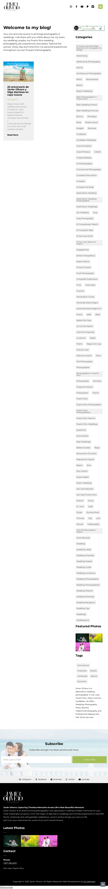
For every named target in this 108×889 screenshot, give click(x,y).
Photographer (83, 367)
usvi (98, 518)
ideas (97, 314)
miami (79, 344)
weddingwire (83, 620)
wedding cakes (84, 549)
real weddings (84, 442)
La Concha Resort (85, 326)
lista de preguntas (85, 332)
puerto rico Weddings (87, 424)
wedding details (84, 561)
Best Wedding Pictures (87, 110)
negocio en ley (94, 344)
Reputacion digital (85, 459)
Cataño (97, 152)
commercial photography (89, 169)
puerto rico (82, 398)
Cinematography (84, 163)
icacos (79, 314)
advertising (82, 56)
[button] (100, 6)
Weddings (81, 614)
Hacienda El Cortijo (85, 297)
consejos (81, 181)
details (93, 671)
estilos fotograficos (86, 255)
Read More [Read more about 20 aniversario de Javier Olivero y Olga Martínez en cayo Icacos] (12, 135)
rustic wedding (84, 483)
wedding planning (85, 596)
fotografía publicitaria (87, 279)
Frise (79, 285)
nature (94, 676)
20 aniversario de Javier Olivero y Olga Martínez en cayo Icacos (18, 90)
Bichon (80, 116)
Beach (79, 85)
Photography (83, 381)
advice (80, 67)
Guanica (80, 291)
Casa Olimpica (83, 152)
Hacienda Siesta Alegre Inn (89, 308)
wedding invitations (86, 573)
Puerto (96, 393)
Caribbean (81, 134)
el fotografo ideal (85, 230)
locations (81, 338)
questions (81, 430)
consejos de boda (85, 187)
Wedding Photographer (88, 579)
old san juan (83, 350)
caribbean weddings (86, 140)
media (92, 338)
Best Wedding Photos (87, 105)
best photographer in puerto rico (87, 98)
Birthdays (92, 116)
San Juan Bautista (85, 489)
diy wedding (83, 212)
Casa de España (84, 146)
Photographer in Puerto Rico (88, 374)
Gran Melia (90, 285)
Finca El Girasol (84, 267)
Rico (89, 465)
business (92, 128)
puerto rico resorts (86, 418)
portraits (97, 381)
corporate (82, 671)
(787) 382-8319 (10, 863)
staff (90, 506)
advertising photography (88, 61)
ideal (89, 314)
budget (80, 128)
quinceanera (82, 436)
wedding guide (84, 567)
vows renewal (83, 538)
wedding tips (83, 608)
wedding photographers (88, 585)
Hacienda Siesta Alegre (87, 302)
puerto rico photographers (84, 411)
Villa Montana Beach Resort (86, 531)
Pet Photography (85, 361)
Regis (97, 447)
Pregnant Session (85, 387)
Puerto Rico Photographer (89, 404)
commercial (83, 665)
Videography (93, 524)
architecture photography (89, 73)
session (80, 500)
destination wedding (87, 193)
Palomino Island (84, 355)
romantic (82, 681)
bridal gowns (91, 122)
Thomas (80, 518)
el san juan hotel (85, 236)
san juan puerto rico (87, 495)
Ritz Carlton (82, 471)
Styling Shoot (92, 512)
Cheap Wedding (84, 157)
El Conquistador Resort (87, 224)
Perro (98, 355)
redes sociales (83, 447)
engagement (83, 249)
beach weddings (84, 91)
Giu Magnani (89, 881)
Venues (80, 524)
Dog (95, 212)
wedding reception (86, 602)
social (90, 500)
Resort (80, 465)
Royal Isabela (83, 477)
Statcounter (6, 887)
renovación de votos (87, 453)
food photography (85, 273)
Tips (90, 518)
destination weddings (87, 206)
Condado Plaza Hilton (87, 175)
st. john (80, 506)
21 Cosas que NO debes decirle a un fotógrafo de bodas (89, 48)
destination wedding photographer (87, 200)
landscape (82, 676)
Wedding (81, 543)
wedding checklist (85, 555)
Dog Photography (85, 218)
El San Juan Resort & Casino (86, 243)
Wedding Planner (85, 591)
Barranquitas (92, 79)
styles (79, 512)
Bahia (79, 79)
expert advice (83, 261)
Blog (79, 122)
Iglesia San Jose (84, 320)
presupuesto (82, 393)
